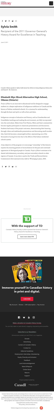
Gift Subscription (30, 305)
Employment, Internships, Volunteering (27, 354)
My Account (13, 305)
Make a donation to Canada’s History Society (27, 323)
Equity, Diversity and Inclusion (27, 357)
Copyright (18, 402)
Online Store (27, 369)
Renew (21, 305)
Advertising (27, 342)
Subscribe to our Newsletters (27, 332)
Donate (27, 338)
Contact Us (27, 348)
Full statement (46, 400)
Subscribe (28, 299)
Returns (27, 372)
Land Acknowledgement (27, 363)
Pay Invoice (40, 305)
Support (27, 376)
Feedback (27, 360)
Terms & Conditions (30, 404)
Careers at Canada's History (27, 345)
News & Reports (27, 366)
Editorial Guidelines (27, 351)
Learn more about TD (27, 236)
